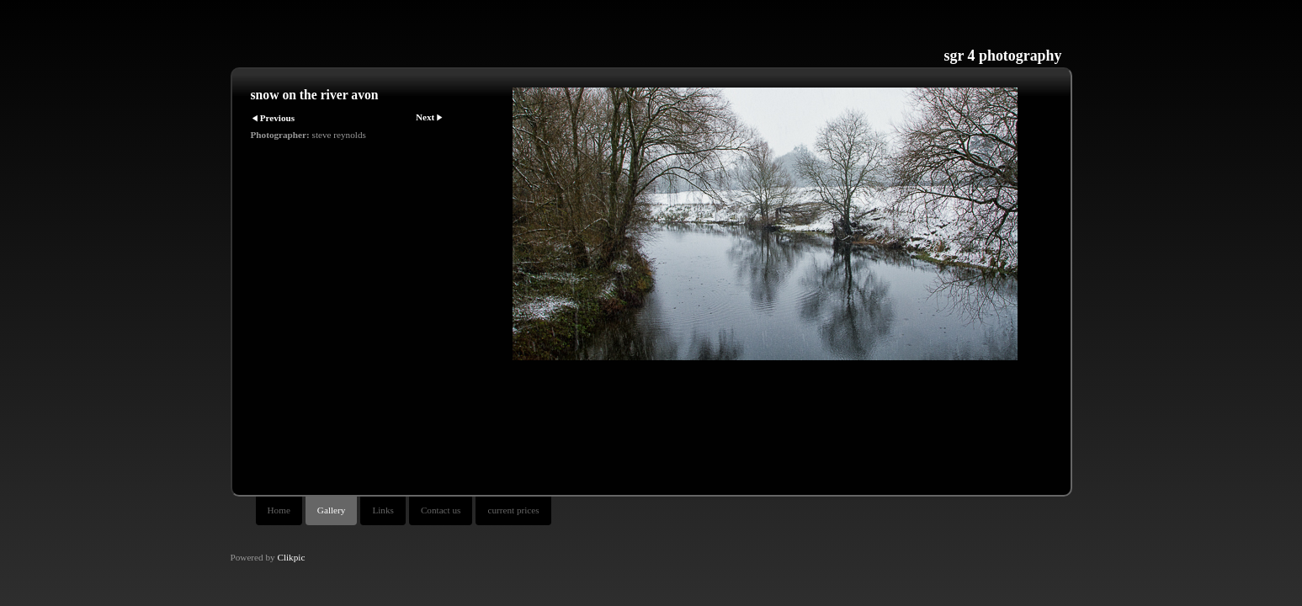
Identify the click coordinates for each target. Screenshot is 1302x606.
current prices (513, 510)
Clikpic (291, 557)
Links (382, 510)
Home (279, 510)
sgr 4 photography (1003, 55)
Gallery (331, 510)
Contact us (441, 510)
